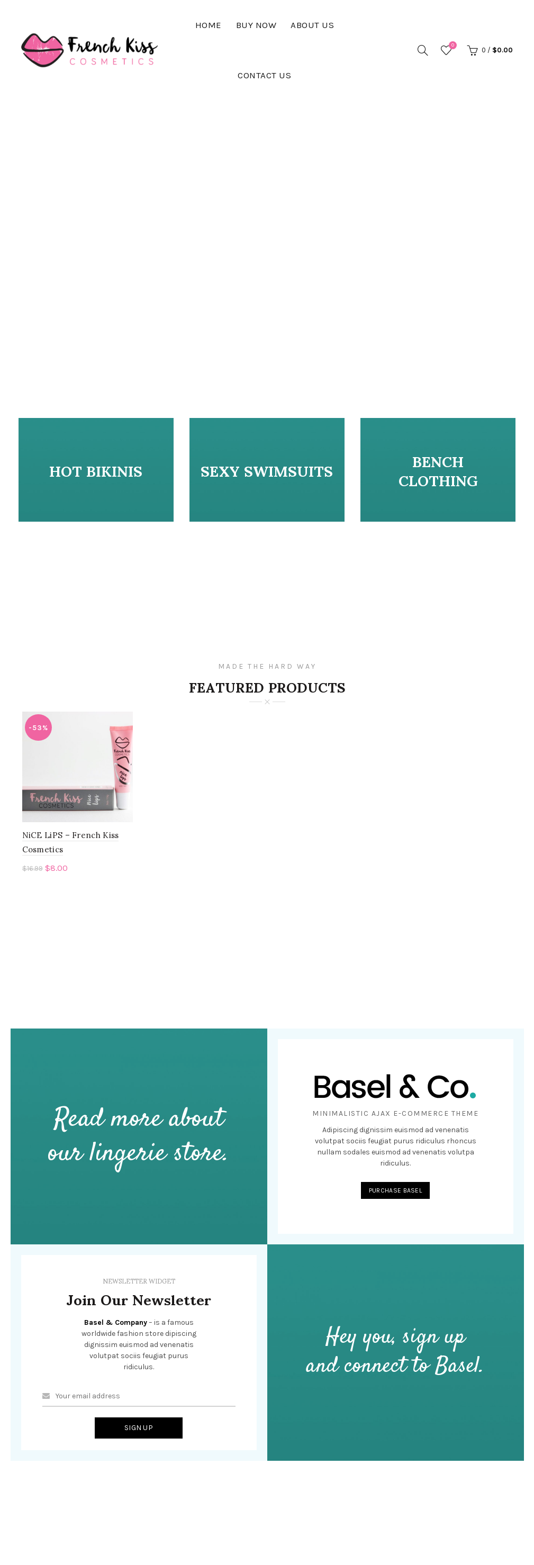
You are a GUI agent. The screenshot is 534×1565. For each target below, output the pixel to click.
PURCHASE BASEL (395, 1192)
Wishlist (451, 45)
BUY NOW (256, 25)
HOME (208, 25)
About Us (312, 25)
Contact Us (264, 75)
